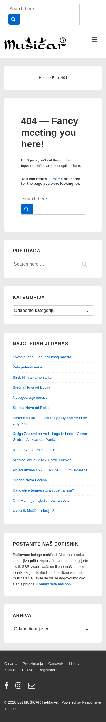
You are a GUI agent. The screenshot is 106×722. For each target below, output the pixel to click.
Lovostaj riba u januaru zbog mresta (42, 357)
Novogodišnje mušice (30, 397)
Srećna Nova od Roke (31, 408)
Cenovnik (56, 663)
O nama (10, 663)
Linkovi (74, 663)
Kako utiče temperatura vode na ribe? (43, 490)
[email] (32, 687)
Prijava (27, 670)
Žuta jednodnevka (27, 367)
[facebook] (7, 687)
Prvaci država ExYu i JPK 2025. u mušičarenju (50, 470)
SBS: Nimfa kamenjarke (32, 377)
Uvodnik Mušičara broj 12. (34, 510)
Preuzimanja (33, 663)
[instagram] (19, 687)
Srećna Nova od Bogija (31, 387)
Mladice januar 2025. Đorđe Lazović (42, 460)
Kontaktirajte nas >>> (53, 584)
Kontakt (10, 670)
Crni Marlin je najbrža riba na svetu (41, 500)
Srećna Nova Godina (30, 480)
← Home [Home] (55, 179)
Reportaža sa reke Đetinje (34, 450)
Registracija (48, 670)
